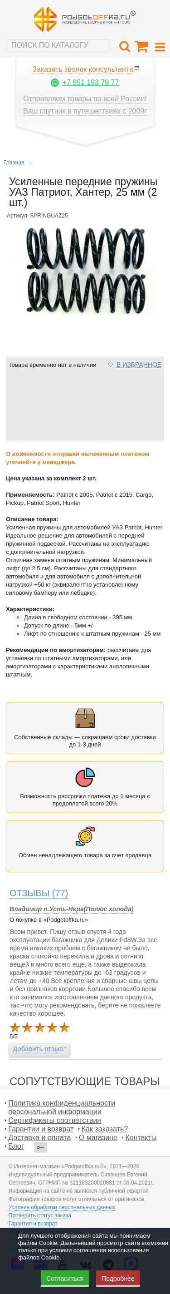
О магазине (98, 1137)
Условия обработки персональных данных (62, 1207)
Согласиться (64, 1278)
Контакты (140, 1137)
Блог (16, 1146)
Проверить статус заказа (40, 1215)
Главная (14, 162)
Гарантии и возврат (40, 1129)
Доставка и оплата (39, 1137)
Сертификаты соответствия (54, 1120)
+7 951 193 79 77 (90, 82)
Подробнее (118, 1278)
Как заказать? (105, 1129)
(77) (39, 893)
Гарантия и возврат (33, 1223)
